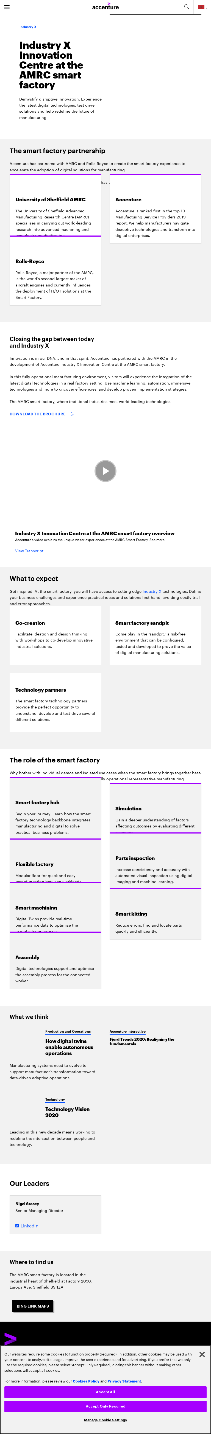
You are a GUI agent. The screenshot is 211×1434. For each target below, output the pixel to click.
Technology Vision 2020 (67, 1112)
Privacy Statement (124, 1380)
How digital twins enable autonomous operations (69, 1047)
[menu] (7, 7)
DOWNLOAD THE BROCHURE (38, 414)
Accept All (105, 1392)
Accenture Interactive (128, 1031)
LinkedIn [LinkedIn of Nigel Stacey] (29, 1225)
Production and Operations (68, 1031)
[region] (105, 1390)
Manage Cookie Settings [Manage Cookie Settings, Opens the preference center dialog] (105, 1420)
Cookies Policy (86, 1380)
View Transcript (29, 550)
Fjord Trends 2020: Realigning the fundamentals (142, 1041)
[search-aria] (186, 7)
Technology (55, 1099)
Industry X (152, 591)
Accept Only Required (106, 1406)
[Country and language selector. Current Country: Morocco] (202, 7)
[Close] (202, 1354)
